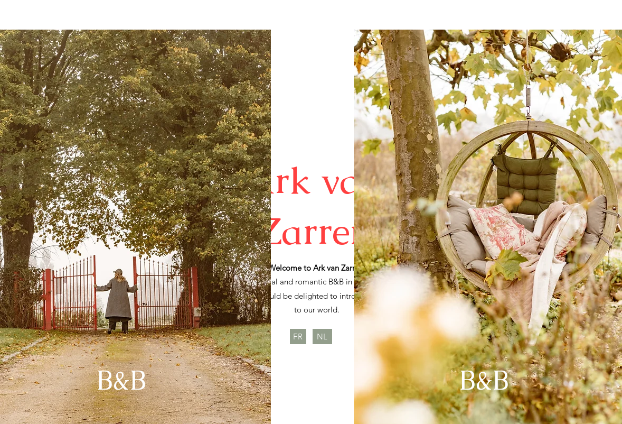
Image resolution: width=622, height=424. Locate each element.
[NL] (322, 336)
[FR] (298, 336)
